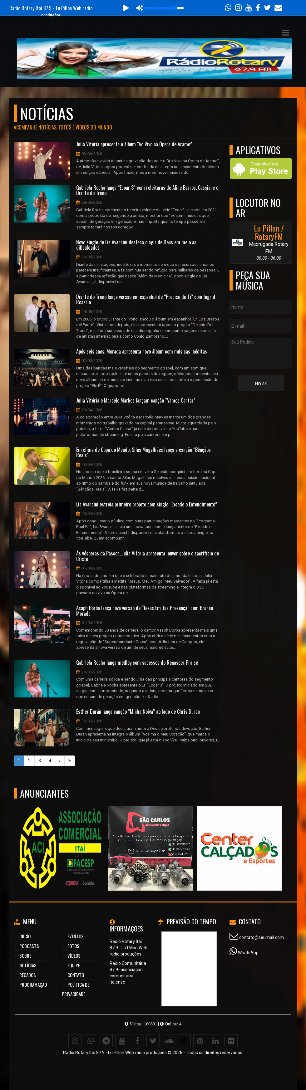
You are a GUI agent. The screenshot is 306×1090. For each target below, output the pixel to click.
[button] (285, 33)
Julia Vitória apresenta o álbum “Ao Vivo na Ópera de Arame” (134, 144)
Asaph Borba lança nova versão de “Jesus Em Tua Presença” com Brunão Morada (144, 610)
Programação (33, 984)
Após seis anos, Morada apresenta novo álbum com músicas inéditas (141, 351)
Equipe (73, 965)
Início (25, 936)
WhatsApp (248, 952)
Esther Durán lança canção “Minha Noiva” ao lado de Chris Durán (138, 712)
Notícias (28, 965)
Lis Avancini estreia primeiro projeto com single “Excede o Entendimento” (146, 504)
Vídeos (74, 955)
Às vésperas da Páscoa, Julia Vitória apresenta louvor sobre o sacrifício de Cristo (147, 556)
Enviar (261, 383)
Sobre (25, 955)
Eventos (75, 936)
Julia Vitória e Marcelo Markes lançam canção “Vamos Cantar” (135, 400)
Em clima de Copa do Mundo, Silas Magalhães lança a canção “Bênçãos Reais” (143, 452)
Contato (75, 974)
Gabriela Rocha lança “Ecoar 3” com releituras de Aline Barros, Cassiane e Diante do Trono (147, 190)
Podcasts (29, 945)
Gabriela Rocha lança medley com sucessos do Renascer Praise (137, 663)
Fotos (73, 945)
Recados (27, 974)
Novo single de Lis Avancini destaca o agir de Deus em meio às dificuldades (136, 245)
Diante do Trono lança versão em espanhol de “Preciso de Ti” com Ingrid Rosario (145, 299)
